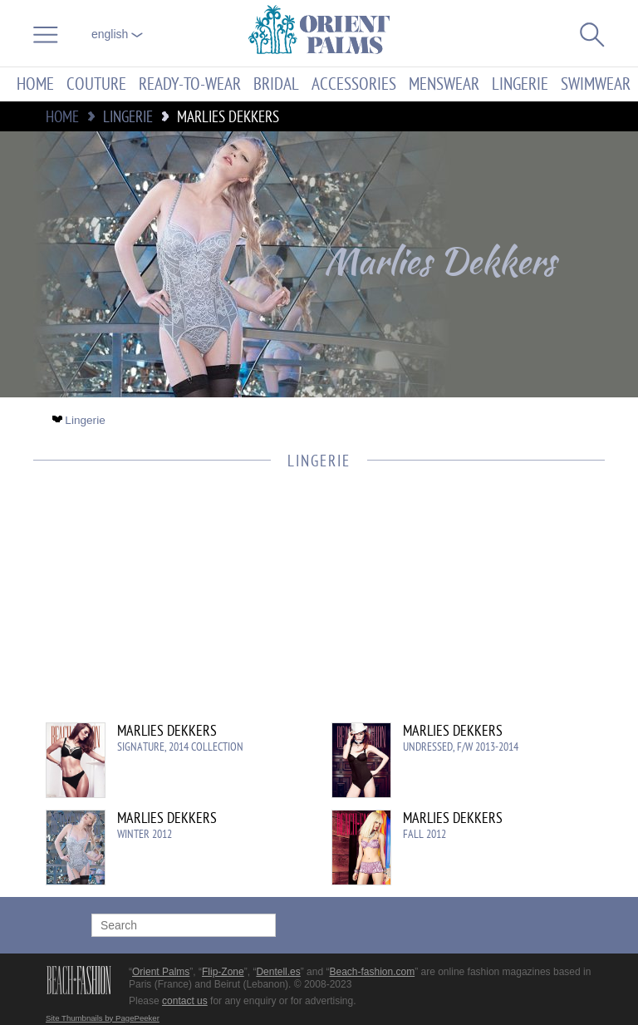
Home (35, 84)
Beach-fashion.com (372, 972)
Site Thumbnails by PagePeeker (103, 1018)
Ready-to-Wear (190, 84)
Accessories (354, 84)
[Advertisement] (310, 606)
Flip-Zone (223, 972)
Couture (96, 84)
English (117, 34)
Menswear (444, 84)
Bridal (276, 84)
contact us (185, 1001)
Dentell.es (278, 972)
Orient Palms (160, 972)
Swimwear (596, 84)
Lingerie (520, 84)
